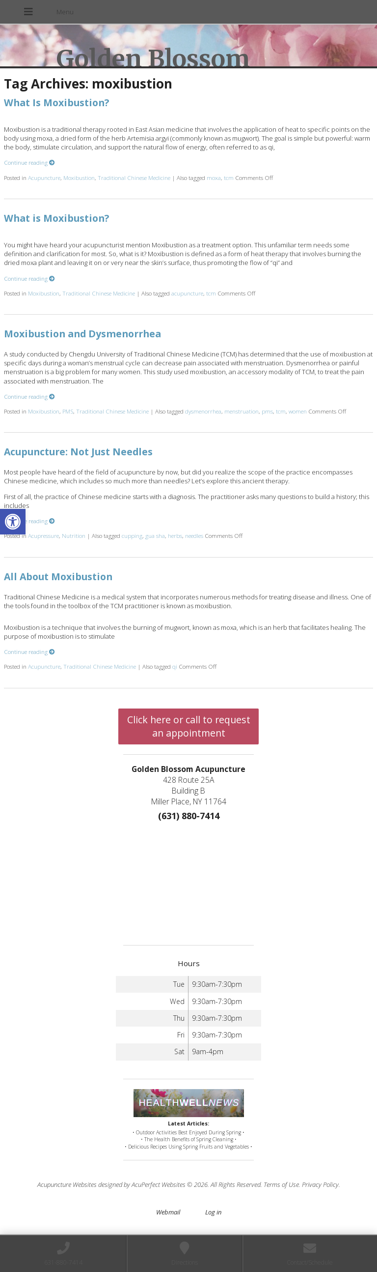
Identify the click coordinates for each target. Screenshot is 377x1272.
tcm (229, 177)
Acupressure (43, 535)
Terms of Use (281, 1184)
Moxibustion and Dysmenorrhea (82, 333)
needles (194, 535)
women (298, 411)
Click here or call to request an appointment (188, 726)
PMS (67, 411)
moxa (214, 177)
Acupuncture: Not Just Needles (78, 451)
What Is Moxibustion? (56, 102)
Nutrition (73, 535)
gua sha (155, 535)
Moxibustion (79, 177)
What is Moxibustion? (56, 218)
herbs (175, 535)
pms (267, 411)
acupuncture (187, 293)
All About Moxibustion (58, 576)
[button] (13, 521)
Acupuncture (44, 177)
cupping (132, 535)
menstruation (241, 411)
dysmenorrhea (203, 411)
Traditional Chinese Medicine (134, 177)
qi (174, 666)
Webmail (168, 1212)
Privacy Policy (320, 1184)
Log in (213, 1212)
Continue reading (29, 162)
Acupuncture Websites (67, 1184)
